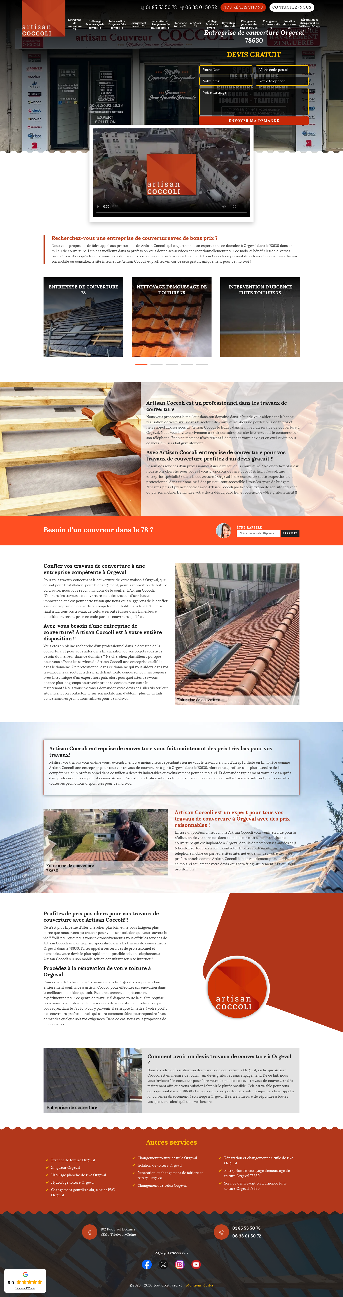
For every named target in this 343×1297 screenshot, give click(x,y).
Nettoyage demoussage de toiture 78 (95, 24)
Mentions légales (200, 1285)
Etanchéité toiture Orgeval (73, 1160)
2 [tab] (156, 364)
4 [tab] (187, 364)
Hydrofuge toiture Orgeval (72, 1182)
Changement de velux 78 (138, 24)
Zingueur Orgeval (65, 1167)
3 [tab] (172, 364)
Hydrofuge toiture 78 (228, 24)
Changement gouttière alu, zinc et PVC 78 (249, 24)
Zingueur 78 (195, 24)
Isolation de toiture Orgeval (160, 1165)
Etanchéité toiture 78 (180, 24)
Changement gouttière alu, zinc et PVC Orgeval (83, 1192)
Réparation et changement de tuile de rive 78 (160, 24)
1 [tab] (141, 364)
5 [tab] (202, 364)
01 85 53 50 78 (246, 1228)
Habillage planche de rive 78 (211, 24)
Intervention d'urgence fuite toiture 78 (117, 24)
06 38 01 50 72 (246, 1236)
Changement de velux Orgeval (162, 1185)
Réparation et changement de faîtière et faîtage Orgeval (170, 1175)
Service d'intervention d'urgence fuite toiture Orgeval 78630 (255, 1186)
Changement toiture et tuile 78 (271, 24)
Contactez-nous (292, 7)
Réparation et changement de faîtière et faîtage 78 (309, 24)
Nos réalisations (243, 7)
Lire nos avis (25, 1288)
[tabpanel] (83, 317)
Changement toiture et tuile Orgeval (167, 1158)
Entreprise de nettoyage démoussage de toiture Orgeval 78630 (257, 1173)
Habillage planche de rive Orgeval (78, 1175)
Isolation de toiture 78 (289, 24)
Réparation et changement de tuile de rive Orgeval (258, 1160)
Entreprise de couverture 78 (75, 24)
